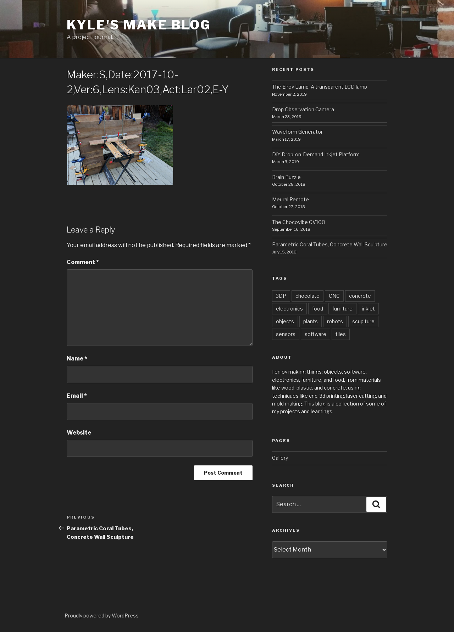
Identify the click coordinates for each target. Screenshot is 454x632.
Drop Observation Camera (303, 109)
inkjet (368, 309)
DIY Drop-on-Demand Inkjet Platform (316, 154)
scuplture (363, 321)
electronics (289, 309)
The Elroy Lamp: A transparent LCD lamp (319, 87)
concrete (360, 296)
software (315, 334)
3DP (281, 296)
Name (77, 358)
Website (79, 432)
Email (77, 395)
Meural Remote (290, 199)
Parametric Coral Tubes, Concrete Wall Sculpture (329, 244)
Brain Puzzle (286, 177)
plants (310, 321)
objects (285, 321)
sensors (285, 334)
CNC (334, 296)
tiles (341, 334)
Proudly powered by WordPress (102, 616)
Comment (83, 262)
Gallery (280, 458)
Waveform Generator (297, 132)
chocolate (307, 296)
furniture (342, 309)
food (317, 309)
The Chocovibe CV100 (298, 222)
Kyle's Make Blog (139, 25)
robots (335, 321)
